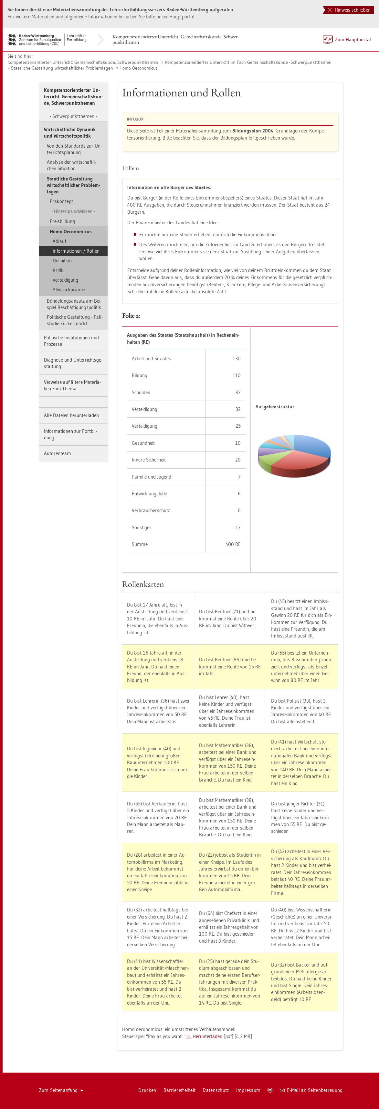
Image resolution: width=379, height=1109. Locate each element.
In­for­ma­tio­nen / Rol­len (76, 251)
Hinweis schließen (349, 10)
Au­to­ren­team (57, 453)
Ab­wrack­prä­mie (69, 290)
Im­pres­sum (248, 1090)
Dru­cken (147, 1090)
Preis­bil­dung (62, 221)
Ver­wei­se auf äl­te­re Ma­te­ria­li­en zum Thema (72, 385)
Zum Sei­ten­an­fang (61, 1090)
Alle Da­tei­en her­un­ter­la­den (71, 415)
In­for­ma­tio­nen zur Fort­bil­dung (70, 434)
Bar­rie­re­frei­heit (179, 1090)
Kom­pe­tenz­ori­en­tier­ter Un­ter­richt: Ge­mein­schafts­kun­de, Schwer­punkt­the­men (175, 39)
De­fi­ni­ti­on (62, 261)
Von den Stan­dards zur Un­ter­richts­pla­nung (74, 149)
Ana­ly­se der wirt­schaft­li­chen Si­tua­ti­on (71, 165)
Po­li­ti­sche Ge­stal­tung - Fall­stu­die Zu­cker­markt (75, 320)
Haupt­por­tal (182, 17)
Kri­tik (58, 270)
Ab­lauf (59, 241)
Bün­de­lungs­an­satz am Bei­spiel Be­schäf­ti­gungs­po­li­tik (74, 304)
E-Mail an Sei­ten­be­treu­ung (311, 1090)
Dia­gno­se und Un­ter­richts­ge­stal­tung (73, 363)
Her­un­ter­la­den (207, 1036)
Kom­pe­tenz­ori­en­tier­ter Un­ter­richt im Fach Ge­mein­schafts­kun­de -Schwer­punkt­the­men (248, 62)
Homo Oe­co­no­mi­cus (139, 68)
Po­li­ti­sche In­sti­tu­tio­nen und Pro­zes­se (71, 341)
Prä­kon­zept (61, 201)
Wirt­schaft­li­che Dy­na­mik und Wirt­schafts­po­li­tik (70, 132)
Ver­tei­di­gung (65, 280)
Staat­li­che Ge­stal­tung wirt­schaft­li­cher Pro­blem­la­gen (62, 68)
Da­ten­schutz (216, 1090)
